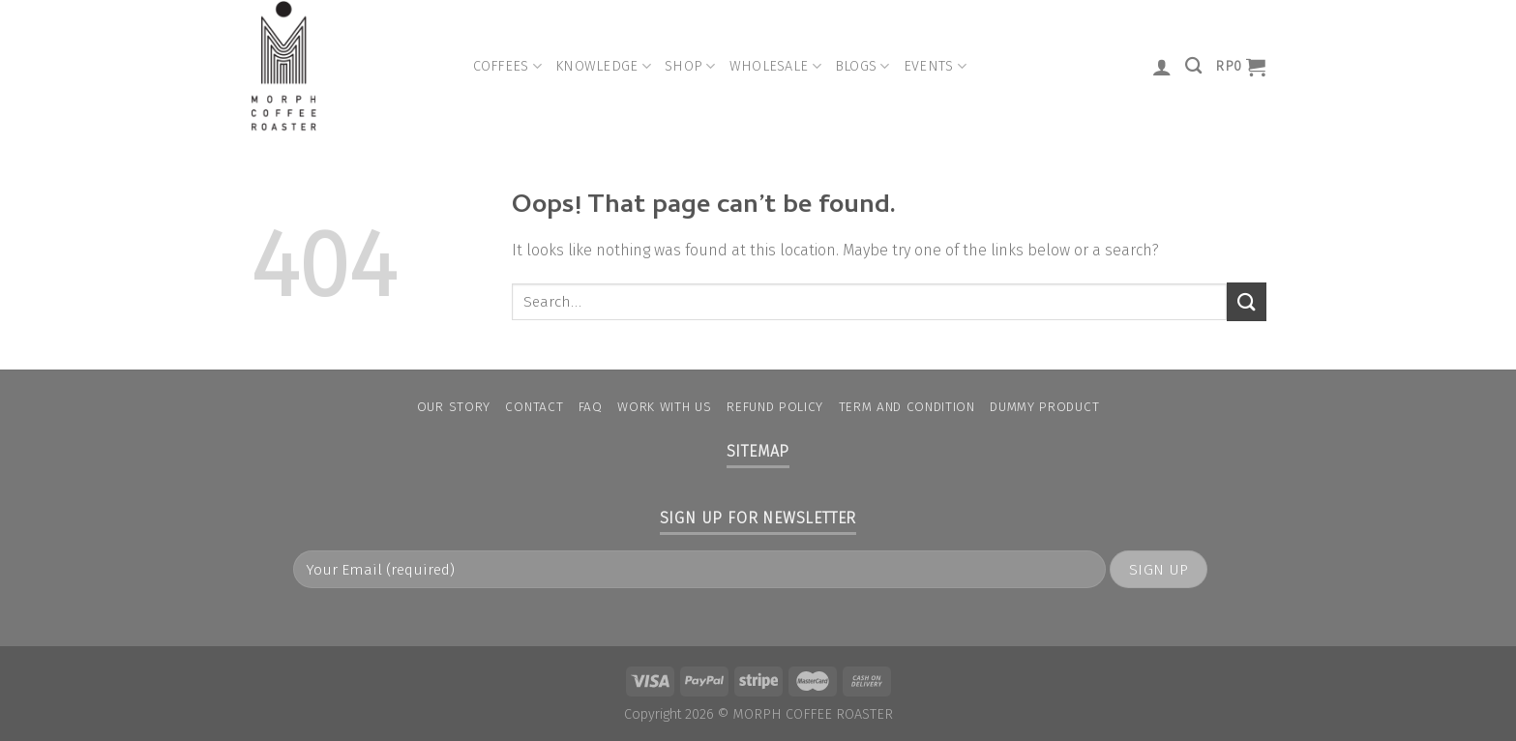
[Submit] (1246, 301)
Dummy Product (1044, 407)
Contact (534, 407)
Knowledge (603, 66)
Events (935, 66)
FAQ (591, 407)
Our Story (453, 407)
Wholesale (775, 66)
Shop (690, 66)
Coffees (508, 66)
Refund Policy (775, 407)
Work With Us (664, 407)
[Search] (1193, 66)
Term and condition (907, 407)
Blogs (862, 66)
